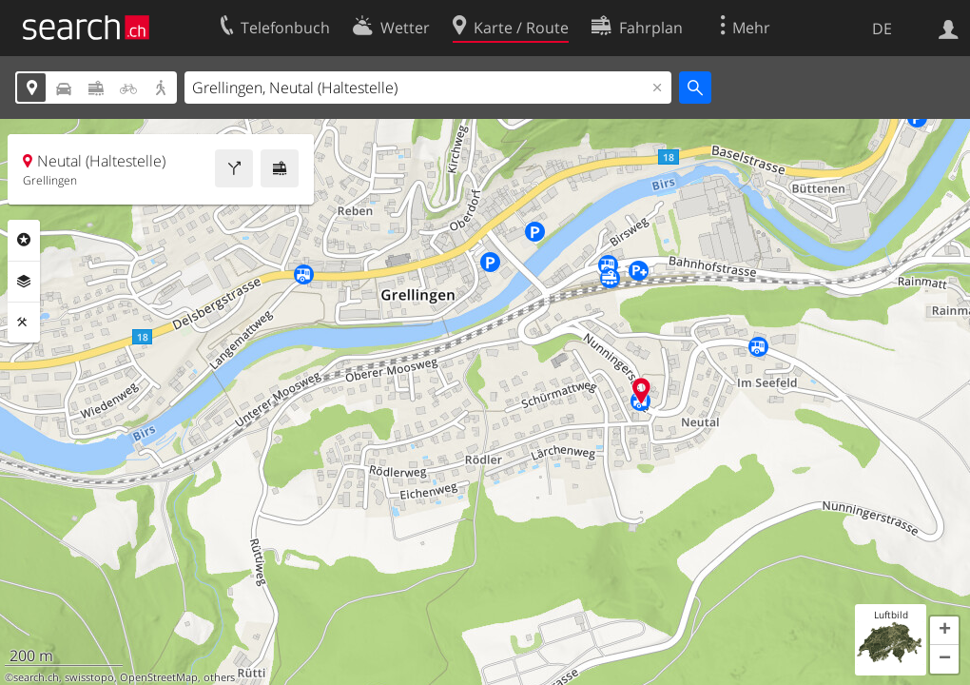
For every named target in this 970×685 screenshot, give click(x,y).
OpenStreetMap (159, 677)
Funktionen (24, 322)
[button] (944, 630)
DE (882, 28)
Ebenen (24, 282)
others (219, 677)
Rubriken (24, 240)
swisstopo (89, 677)
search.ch (36, 677)
